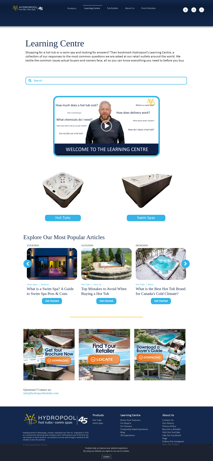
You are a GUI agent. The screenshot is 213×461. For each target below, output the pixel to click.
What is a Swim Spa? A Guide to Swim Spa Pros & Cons (50, 291)
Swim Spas (146, 218)
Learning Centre (92, 8)
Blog (122, 432)
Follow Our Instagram (173, 441)
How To (97, 284)
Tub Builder (112, 8)
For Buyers (125, 423)
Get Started (52, 301)
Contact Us (168, 420)
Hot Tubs (62, 218)
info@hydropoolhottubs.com (41, 393)
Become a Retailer (171, 429)
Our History (168, 423)
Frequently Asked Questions (134, 429)
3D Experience (127, 435)
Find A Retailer (148, 8)
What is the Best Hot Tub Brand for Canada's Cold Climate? (160, 291)
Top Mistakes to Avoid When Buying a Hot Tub (103, 291)
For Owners (126, 426)
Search (30, 78)
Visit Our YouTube (171, 432)
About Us (129, 8)
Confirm (106, 457)
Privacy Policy (169, 426)
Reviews (45, 284)
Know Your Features (130, 420)
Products (71, 8)
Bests (150, 284)
